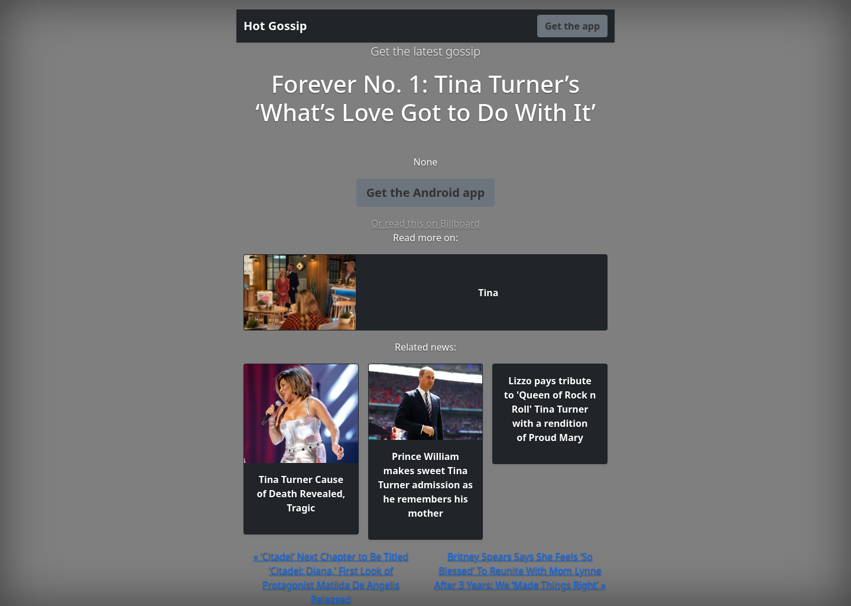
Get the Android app (425, 192)
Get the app (572, 26)
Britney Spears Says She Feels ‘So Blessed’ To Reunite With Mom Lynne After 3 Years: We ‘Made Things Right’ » (520, 570)
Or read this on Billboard (425, 223)
